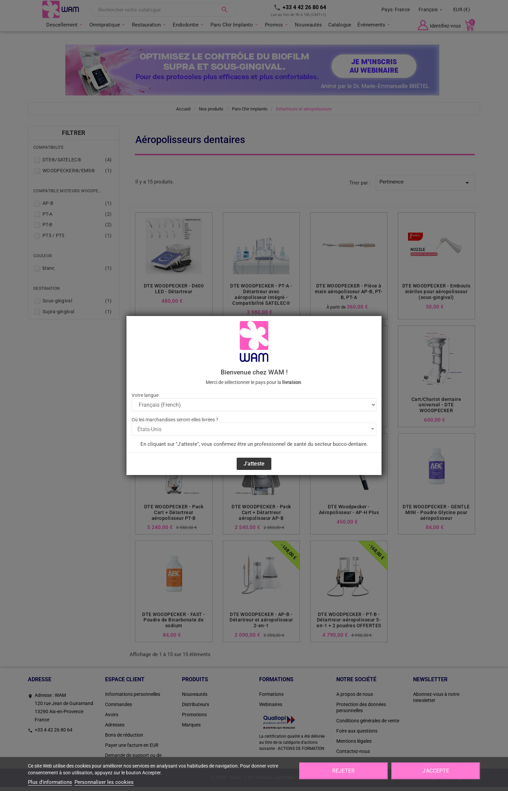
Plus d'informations (50, 782)
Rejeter (343, 771)
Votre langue (145, 395)
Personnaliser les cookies (104, 782)
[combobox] (254, 429)
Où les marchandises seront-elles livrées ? (175, 419)
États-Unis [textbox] (149, 429)
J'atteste (254, 463)
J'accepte (435, 771)
